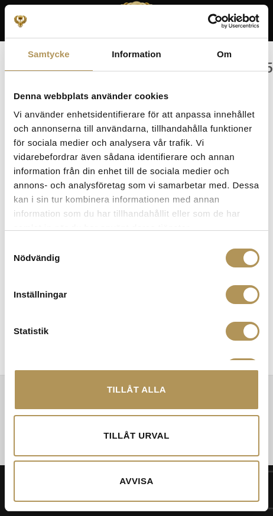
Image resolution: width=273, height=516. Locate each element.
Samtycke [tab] (49, 54)
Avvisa (136, 481)
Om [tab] (224, 54)
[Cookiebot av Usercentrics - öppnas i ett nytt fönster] (207, 21)
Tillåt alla (136, 389)
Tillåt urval (136, 435)
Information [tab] (136, 54)
